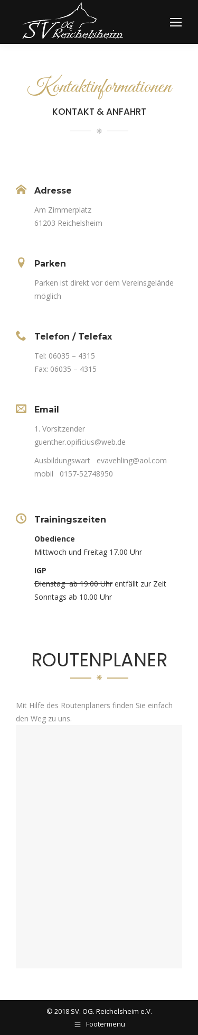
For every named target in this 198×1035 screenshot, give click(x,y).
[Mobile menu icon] (175, 22)
